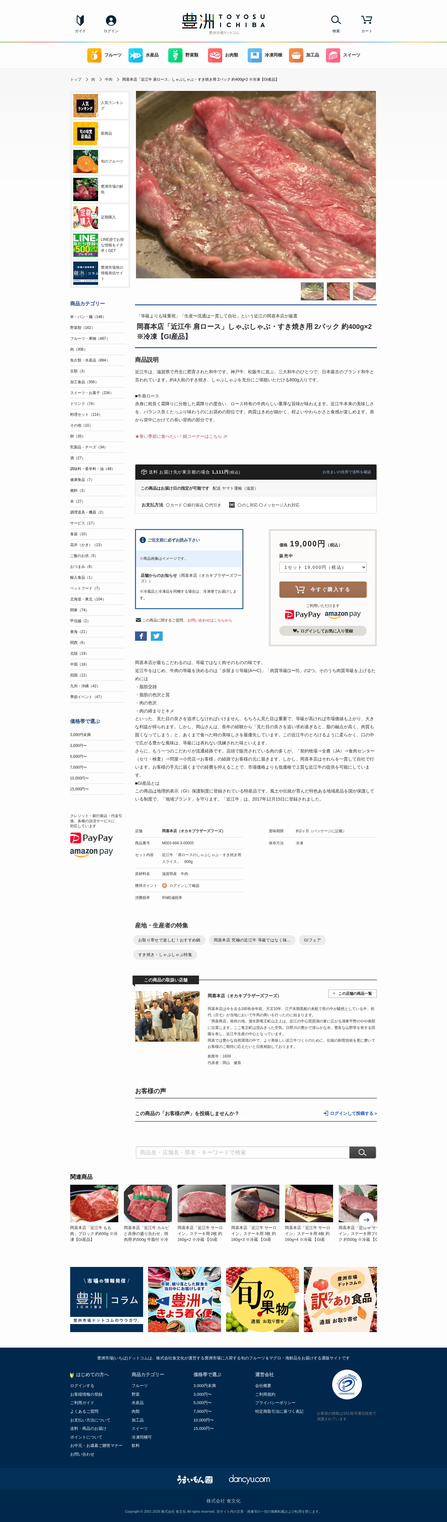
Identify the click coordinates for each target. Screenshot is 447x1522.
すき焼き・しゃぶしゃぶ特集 (165, 954)
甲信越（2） (80, 621)
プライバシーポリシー (275, 1402)
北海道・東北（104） (88, 599)
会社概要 (263, 1385)
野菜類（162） (82, 328)
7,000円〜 (78, 767)
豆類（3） (78, 371)
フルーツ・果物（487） (90, 338)
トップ (75, 79)
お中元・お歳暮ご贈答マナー (96, 1445)
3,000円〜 (78, 745)
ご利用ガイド (82, 1402)
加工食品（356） (84, 382)
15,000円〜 (79, 789)
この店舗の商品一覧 (355, 993)
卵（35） (77, 436)
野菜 (136, 1394)
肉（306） (79, 349)
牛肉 (108, 79)
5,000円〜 (78, 756)
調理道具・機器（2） (88, 512)
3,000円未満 (80, 735)
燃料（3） (78, 490)
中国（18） (79, 664)
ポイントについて (86, 1437)
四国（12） (79, 675)
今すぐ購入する (322, 589)
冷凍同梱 (265, 55)
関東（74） (79, 610)
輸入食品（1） (82, 577)
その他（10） (81, 425)
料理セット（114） (86, 414)
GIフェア (312, 940)
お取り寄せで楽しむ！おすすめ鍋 (169, 940)
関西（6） (78, 642)
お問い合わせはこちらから (209, 620)
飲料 (136, 1445)
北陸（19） (79, 653)
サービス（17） (83, 523)
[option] (97, 1213)
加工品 (304, 55)
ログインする (82, 1385)
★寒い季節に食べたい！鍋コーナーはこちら (178, 436)
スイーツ (343, 55)
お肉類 (223, 55)
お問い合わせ (82, 1454)
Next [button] (366, 1220)
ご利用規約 (265, 1394)
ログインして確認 (184, 885)
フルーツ (104, 55)
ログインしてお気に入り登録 (323, 631)
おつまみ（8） (82, 566)
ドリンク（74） (83, 404)
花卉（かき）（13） (87, 545)
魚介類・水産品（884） (90, 360)
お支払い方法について (90, 1420)
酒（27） (77, 458)
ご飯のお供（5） (84, 556)
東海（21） (79, 632)
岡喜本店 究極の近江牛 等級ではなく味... (252, 940)
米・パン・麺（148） (88, 317)
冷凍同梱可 (142, 1437)
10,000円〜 (79, 778)
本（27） (77, 501)
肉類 (136, 1411)
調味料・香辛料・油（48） (92, 469)
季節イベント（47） (87, 697)
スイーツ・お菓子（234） (92, 393)
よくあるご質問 (84, 1411)
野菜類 (183, 55)
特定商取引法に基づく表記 (279, 1411)
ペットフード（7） (86, 588)
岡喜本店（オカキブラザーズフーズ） (193, 831)
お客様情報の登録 (86, 1394)
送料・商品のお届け (88, 1428)
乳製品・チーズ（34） (89, 447)
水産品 (144, 55)
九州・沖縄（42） (85, 686)
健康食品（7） (82, 480)
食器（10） (79, 534)
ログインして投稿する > (353, 1113)
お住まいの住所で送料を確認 (347, 472)
